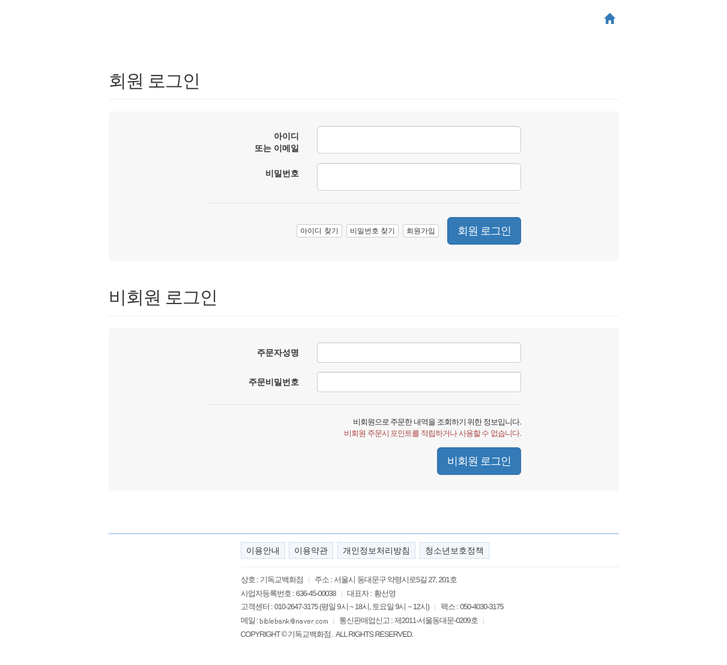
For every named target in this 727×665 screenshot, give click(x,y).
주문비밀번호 (274, 382)
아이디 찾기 (319, 231)
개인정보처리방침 (376, 550)
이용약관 (311, 550)
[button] (609, 20)
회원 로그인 (484, 231)
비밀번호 (282, 173)
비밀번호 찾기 (372, 231)
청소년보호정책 (454, 550)
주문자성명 (278, 352)
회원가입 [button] (420, 231)
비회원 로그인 (479, 461)
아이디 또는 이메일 (277, 142)
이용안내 (263, 550)
